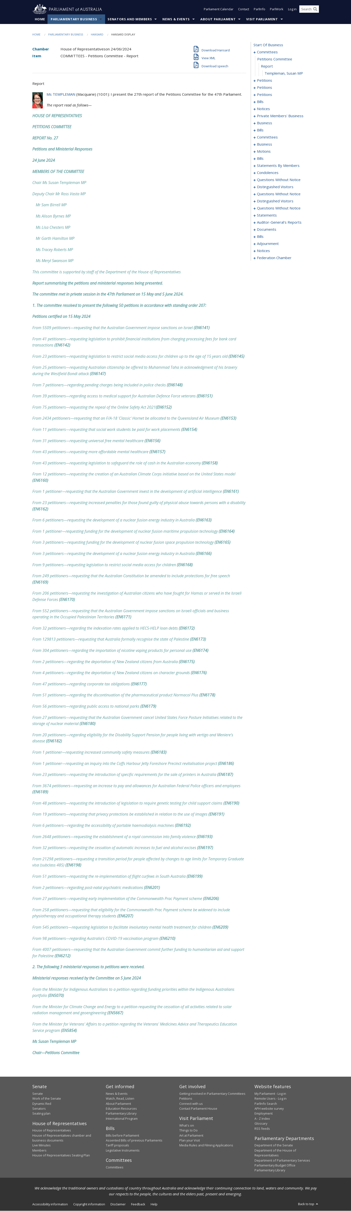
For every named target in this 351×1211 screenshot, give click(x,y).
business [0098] (264, 123)
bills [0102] (260, 130)
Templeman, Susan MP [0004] (284, 73)
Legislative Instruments (123, 1150)
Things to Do (188, 1130)
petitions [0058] (264, 87)
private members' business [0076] (280, 116)
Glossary (260, 1123)
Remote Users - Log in (270, 1098)
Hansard (97, 34)
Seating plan (41, 1113)
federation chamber (274, 257)
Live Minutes (41, 1145)
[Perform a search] (315, 9)
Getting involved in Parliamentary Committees (212, 1094)
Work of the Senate (46, 1098)
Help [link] (154, 1204)
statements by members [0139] (278, 165)
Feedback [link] (138, 1204)
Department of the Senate (273, 1145)
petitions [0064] (264, 94)
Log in (292, 9)
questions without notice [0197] (279, 194)
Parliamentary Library (121, 1113)
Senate (37, 1094)
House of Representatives (51, 1130)
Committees (114, 1167)
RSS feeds (262, 1128)
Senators (39, 1109)
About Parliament (218, 19)
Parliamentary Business (74, 19)
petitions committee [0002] (274, 59)
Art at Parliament (191, 1135)
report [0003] (267, 66)
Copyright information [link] (89, 1204)
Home (40, 19)
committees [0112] (267, 137)
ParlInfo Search (265, 1103)
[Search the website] (309, 9)
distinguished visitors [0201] (275, 201)
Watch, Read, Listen (120, 1098)
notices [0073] (263, 108)
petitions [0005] (264, 80)
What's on (186, 1125)
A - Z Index (262, 1118)
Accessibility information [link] (50, 1204)
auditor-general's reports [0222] (279, 222)
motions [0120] (264, 151)
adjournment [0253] (268, 243)
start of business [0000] (268, 45)
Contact (243, 9)
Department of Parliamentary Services (282, 1160)
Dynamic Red (41, 1103)
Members (39, 1150)
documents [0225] (266, 229)
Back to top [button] (308, 1204)
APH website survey (269, 1109)
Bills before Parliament (122, 1135)
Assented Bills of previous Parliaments (134, 1140)
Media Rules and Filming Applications (206, 1145)
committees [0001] (267, 52)
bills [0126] (260, 158)
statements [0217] (267, 215)
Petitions (185, 1098)
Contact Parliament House (198, 1109)
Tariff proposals (117, 1145)
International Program (122, 1118)
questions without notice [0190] (279, 179)
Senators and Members (130, 19)
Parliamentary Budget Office (274, 1165)
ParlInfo (259, 9)
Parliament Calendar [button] (218, 9)
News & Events (176, 19)
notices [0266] (263, 250)
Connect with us (191, 1103)
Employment (263, 1113)
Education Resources (121, 1109)
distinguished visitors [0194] (275, 187)
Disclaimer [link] (118, 1204)
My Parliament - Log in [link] (270, 1094)
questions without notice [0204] (279, 208)
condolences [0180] (267, 172)
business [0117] (264, 144)
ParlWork (276, 9)
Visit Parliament (262, 19)
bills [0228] (260, 236)
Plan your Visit (189, 1140)
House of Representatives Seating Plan (61, 1155)
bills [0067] (260, 101)
